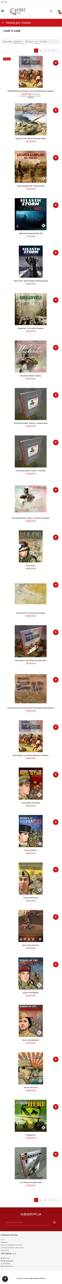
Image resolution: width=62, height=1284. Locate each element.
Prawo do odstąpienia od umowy (11, 1245)
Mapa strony (5, 1250)
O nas (3, 1239)
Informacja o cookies (22, 1278)
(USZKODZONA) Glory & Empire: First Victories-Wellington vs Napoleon (30, 91)
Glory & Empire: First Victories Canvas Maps (30, 613)
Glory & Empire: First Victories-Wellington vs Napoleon (31, 755)
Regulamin (4, 1242)
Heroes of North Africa (30, 898)
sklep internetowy (34, 1278)
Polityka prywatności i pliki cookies (12, 1247)
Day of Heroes (30, 565)
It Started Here (30, 1135)
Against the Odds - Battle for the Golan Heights (30, 138)
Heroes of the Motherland (30, 1040)
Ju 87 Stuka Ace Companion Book (30, 1182)
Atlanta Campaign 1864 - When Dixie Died (30, 186)
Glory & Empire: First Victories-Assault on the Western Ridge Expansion (30, 708)
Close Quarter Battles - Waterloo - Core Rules (30, 470)
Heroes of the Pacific (31, 1087)
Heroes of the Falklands (30, 992)
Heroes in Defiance (30, 850)
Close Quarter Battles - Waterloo (30, 376)
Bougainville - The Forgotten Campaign (30, 328)
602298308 (5, 1263)
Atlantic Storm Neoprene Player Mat (31, 233)
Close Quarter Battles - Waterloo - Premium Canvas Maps (30, 518)
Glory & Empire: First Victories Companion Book (30, 660)
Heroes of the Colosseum (30, 945)
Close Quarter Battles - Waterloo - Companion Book (31, 423)
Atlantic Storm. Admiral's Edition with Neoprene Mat (31, 281)
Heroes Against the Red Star (30, 803)
